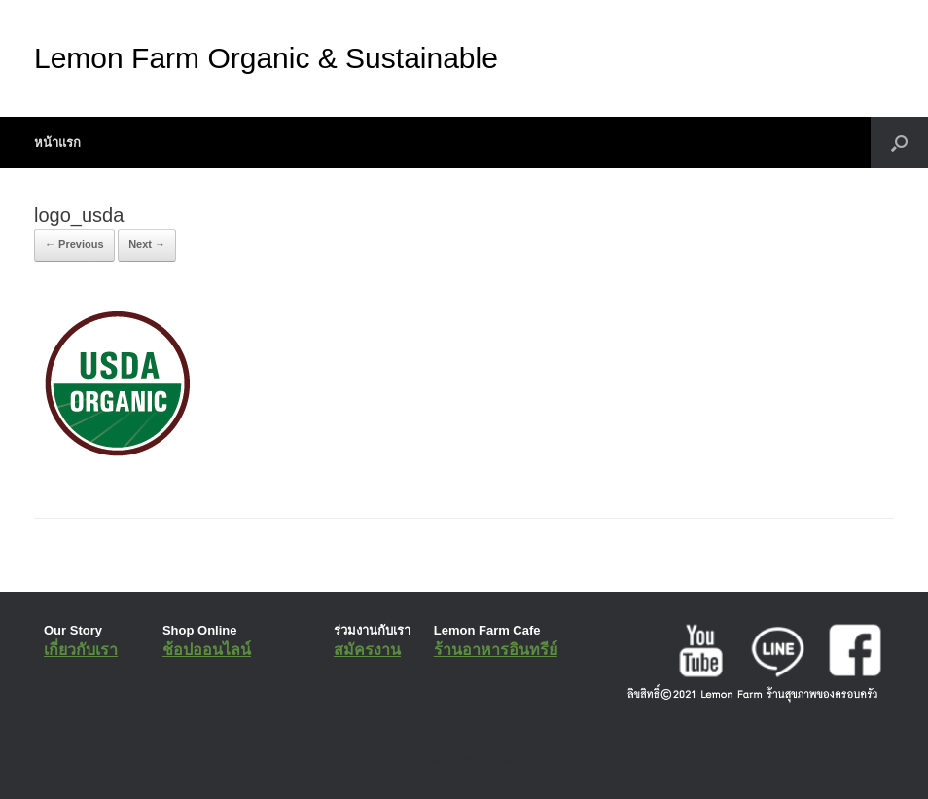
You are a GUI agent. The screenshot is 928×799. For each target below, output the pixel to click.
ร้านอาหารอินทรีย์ (495, 649)
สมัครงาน (367, 649)
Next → (146, 244)
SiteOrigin (450, 759)
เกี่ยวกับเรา (81, 649)
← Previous (74, 244)
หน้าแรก (57, 142)
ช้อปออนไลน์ (206, 649)
